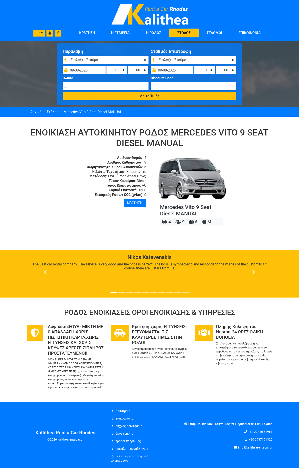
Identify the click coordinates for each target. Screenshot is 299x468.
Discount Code (162, 78)
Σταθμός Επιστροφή (171, 51)
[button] (45, 272)
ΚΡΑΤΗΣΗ (87, 33)
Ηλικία (70, 78)
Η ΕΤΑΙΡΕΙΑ (120, 33)
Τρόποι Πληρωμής (128, 441)
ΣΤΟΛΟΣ (184, 33)
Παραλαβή (75, 51)
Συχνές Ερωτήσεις (129, 426)
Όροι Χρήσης (124, 433)
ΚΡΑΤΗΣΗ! (135, 203)
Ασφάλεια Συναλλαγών (132, 449)
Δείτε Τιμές (149, 96)
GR (37, 33)
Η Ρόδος (153, 33)
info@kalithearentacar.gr (255, 447)
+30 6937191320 (260, 439)
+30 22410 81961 (260, 432)
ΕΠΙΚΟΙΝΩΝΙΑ (250, 33)
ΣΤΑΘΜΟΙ (214, 33)
